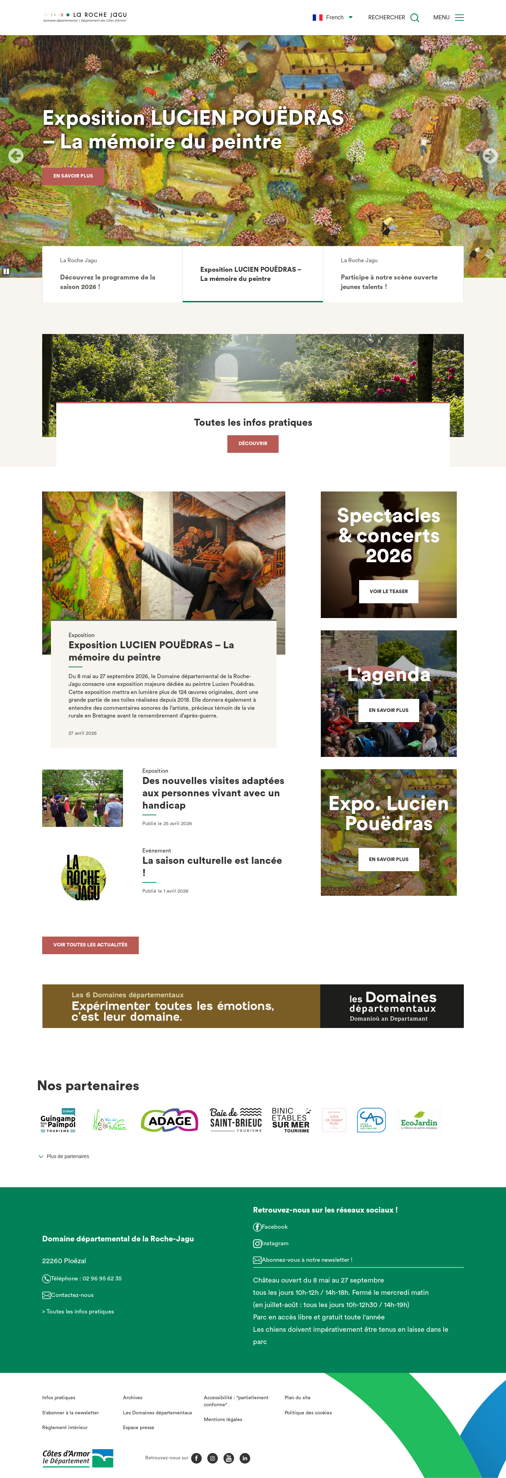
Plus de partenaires (68, 1156)
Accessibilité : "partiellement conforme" (236, 1401)
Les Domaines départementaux (157, 1412)
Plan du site (298, 1397)
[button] (112, 274)
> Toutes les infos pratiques (78, 1312)
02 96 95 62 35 (102, 1278)
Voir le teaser (389, 591)
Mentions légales (223, 1419)
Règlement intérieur (64, 1427)
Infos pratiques (58, 1397)
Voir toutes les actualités (90, 945)
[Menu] (459, 17)
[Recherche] (414, 17)
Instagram (275, 1243)
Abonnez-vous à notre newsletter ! (307, 1260)
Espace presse (138, 1427)
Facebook (275, 1227)
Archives (132, 1397)
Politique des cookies (308, 1412)
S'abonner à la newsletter (70, 1412)
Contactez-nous (72, 1295)
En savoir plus (73, 175)
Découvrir (253, 443)
